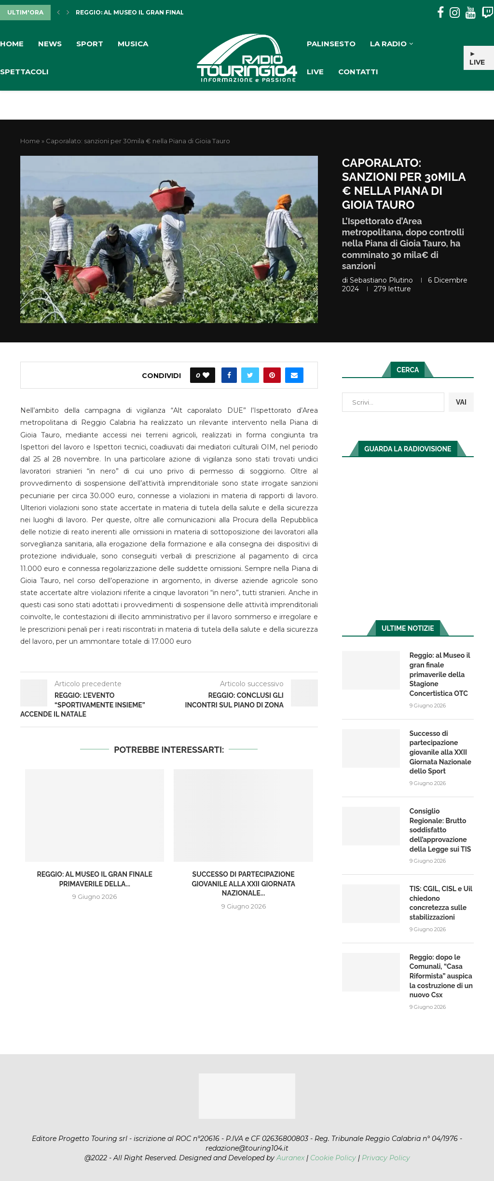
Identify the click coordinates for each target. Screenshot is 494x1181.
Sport (89, 43)
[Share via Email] (294, 375)
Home (12, 43)
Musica (133, 43)
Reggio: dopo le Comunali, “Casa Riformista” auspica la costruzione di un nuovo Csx (441, 975)
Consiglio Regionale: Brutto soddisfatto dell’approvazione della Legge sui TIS (440, 829)
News (50, 43)
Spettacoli (24, 71)
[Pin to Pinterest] (272, 375)
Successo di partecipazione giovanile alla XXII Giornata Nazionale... (243, 883)
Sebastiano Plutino (381, 280)
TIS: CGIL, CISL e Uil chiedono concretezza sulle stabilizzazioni (441, 902)
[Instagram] (454, 12)
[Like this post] (206, 375)
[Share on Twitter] (250, 375)
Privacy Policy (386, 1156)
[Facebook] (440, 12)
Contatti (358, 71)
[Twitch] (487, 12)
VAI (461, 402)
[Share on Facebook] (229, 375)
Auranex (290, 1156)
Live (315, 71)
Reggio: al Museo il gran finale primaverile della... (167, 12)
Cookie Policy (333, 1156)
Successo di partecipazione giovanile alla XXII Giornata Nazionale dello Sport (440, 751)
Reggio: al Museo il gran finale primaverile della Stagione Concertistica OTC (440, 674)
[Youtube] (470, 12)
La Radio (388, 43)
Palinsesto (331, 43)
